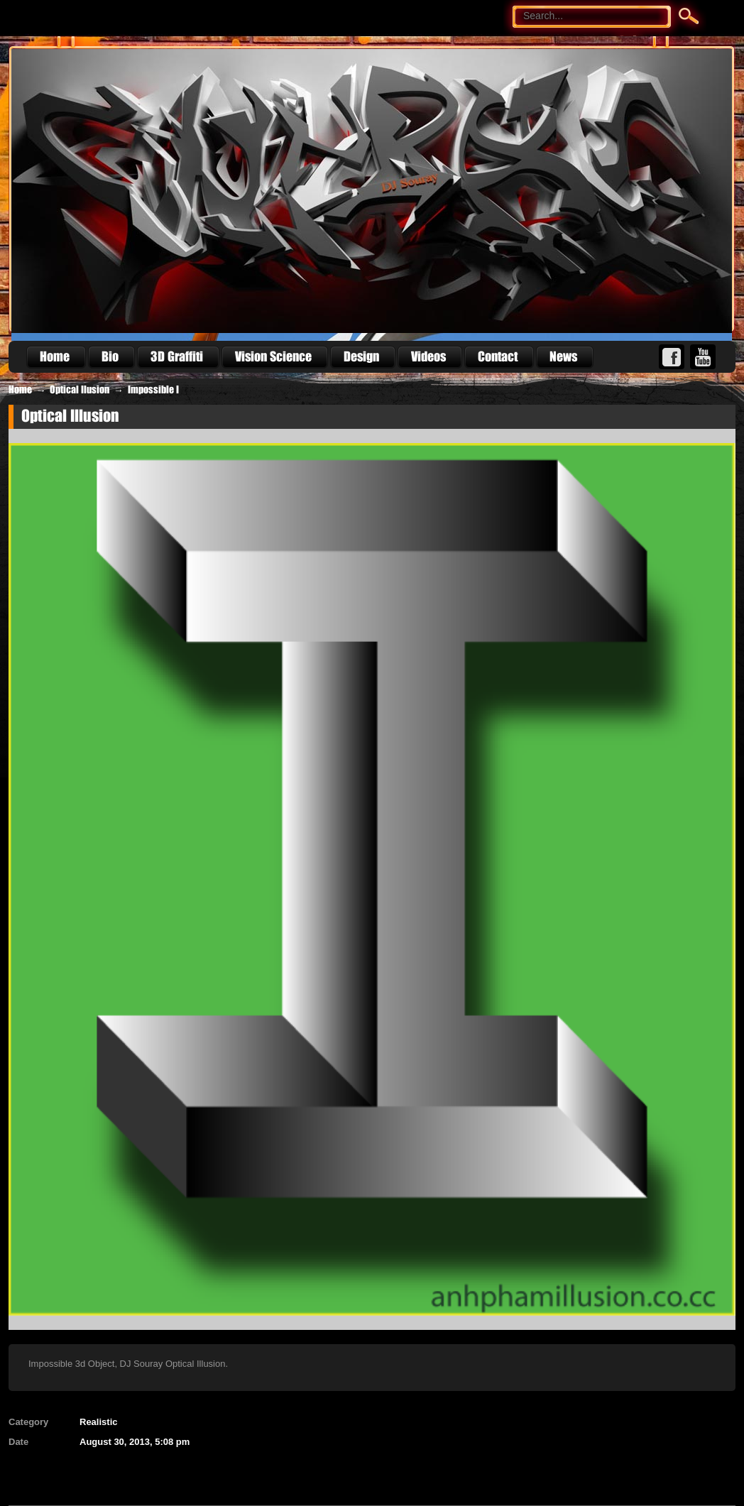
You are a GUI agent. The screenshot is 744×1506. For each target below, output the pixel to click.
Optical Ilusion (79, 390)
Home (20, 390)
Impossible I (153, 390)
